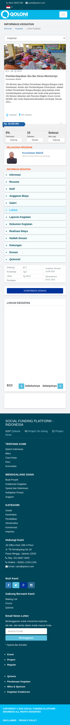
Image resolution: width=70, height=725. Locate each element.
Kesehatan (11, 514)
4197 (14, 431)
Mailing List (11, 599)
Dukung (13, 140)
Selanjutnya (50, 385)
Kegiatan (19, 28)
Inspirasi (9, 531)
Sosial (8, 510)
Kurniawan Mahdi (13, 79)
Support (9, 497)
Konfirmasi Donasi (35, 290)
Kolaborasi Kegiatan (15, 484)
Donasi (35, 140)
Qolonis (9, 607)
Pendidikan (11, 519)
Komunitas (10, 466)
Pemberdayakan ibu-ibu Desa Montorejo (32, 76)
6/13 (9, 385)
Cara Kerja (11, 457)
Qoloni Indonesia (14, 449)
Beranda (8, 28)
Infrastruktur (11, 523)
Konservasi (11, 527)
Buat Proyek (11, 479)
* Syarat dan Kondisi (16, 645)
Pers (7, 462)
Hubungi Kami (14, 539)
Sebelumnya (32, 385)
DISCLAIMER (9, 720)
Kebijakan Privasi (14, 492)
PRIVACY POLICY (28, 720)
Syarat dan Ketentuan (16, 488)
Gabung (56, 140)
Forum (8, 603)
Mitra (8, 453)
